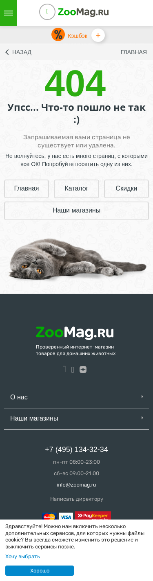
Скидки (126, 188)
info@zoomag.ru (76, 485)
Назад (21, 52)
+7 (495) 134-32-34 (76, 449)
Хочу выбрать (22, 556)
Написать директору (76, 499)
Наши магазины (76, 210)
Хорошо (39, 571)
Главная (134, 52)
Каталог (76, 188)
